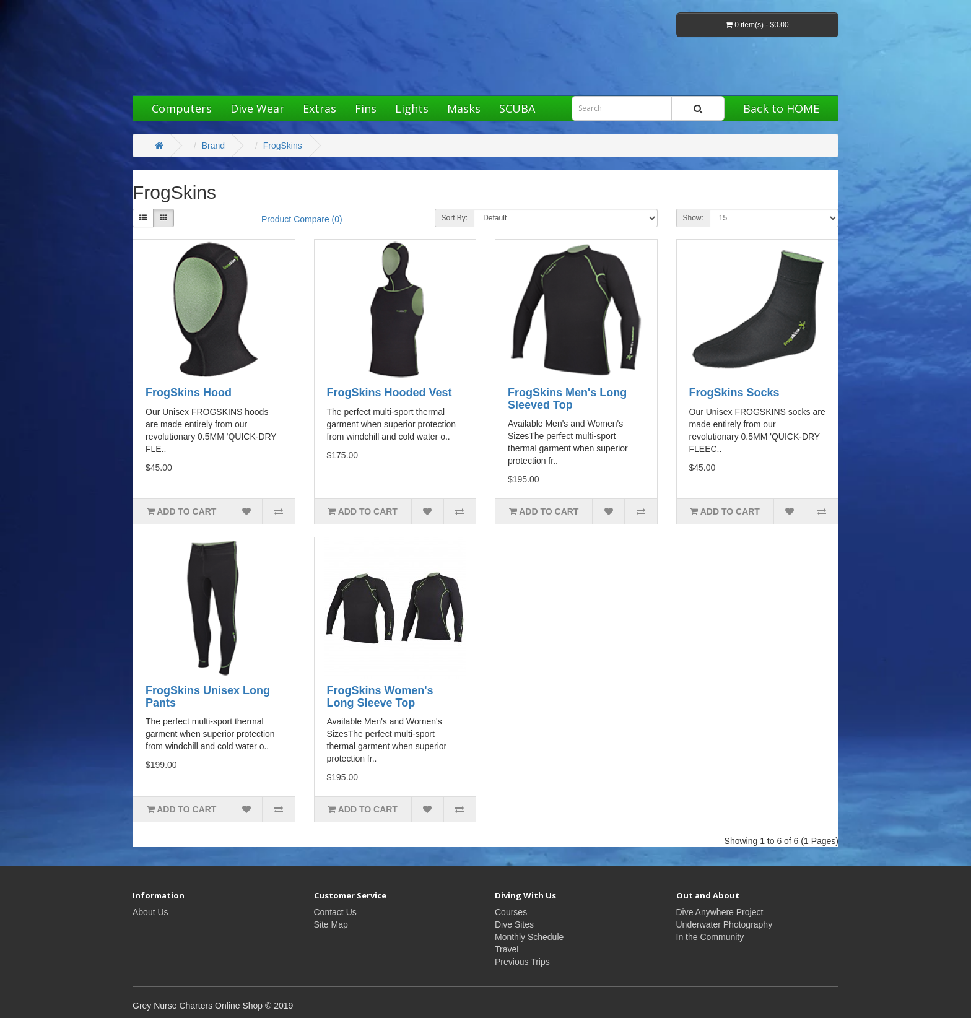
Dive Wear (257, 108)
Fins (366, 108)
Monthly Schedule (529, 937)
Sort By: (455, 218)
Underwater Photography (724, 924)
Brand (213, 145)
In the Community (710, 937)
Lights (412, 108)
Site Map (331, 924)
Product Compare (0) (301, 219)
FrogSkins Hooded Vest (389, 392)
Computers (182, 108)
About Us (150, 912)
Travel (506, 949)
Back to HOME (781, 108)
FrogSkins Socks (734, 392)
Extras (319, 108)
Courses (511, 912)
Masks (464, 108)
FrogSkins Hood (189, 392)
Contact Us (335, 912)
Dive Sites (514, 924)
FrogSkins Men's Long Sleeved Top (567, 398)
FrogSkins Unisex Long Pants (208, 696)
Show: (693, 218)
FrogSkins (282, 145)
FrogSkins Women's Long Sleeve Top (380, 696)
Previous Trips (522, 962)
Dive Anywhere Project (720, 912)
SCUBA (517, 108)
